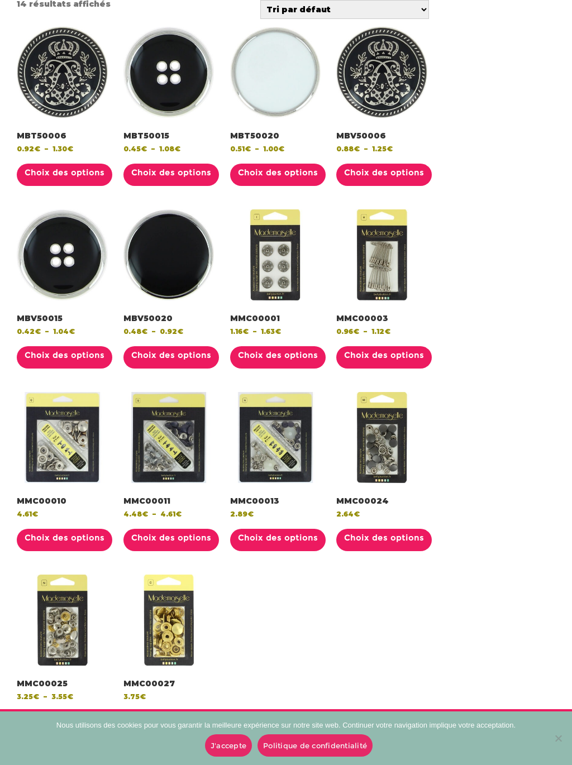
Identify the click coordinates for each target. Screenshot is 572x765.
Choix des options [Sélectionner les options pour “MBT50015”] (171, 173)
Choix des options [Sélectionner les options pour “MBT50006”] (64, 173)
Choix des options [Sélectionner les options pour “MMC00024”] (384, 538)
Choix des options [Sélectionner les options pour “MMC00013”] (278, 538)
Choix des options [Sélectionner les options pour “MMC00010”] (64, 538)
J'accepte (228, 745)
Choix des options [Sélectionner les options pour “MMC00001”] (278, 355)
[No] (558, 738)
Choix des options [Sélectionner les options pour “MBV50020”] (171, 355)
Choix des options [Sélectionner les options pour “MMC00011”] (171, 538)
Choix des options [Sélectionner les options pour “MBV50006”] (384, 173)
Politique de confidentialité (315, 745)
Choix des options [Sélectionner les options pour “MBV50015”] (64, 355)
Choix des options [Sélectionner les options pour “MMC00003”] (384, 355)
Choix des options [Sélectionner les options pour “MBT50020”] (278, 173)
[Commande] (344, 9)
